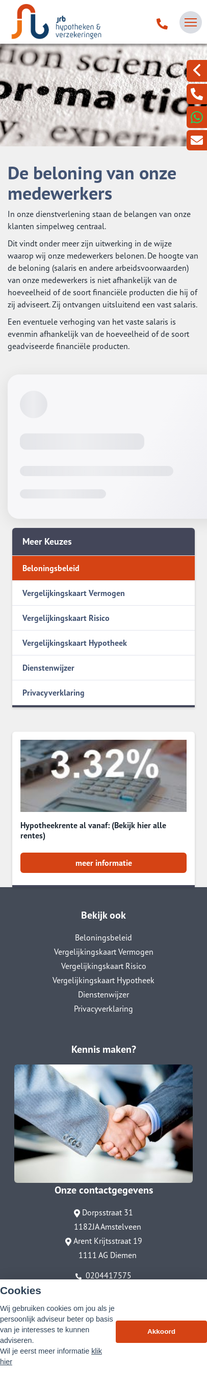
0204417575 (103, 1275)
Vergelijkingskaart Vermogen (73, 593)
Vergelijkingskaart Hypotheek (74, 643)
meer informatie (103, 863)
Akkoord (161, 1332)
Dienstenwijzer (48, 668)
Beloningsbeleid (51, 568)
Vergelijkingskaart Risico (66, 618)
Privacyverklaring (53, 692)
